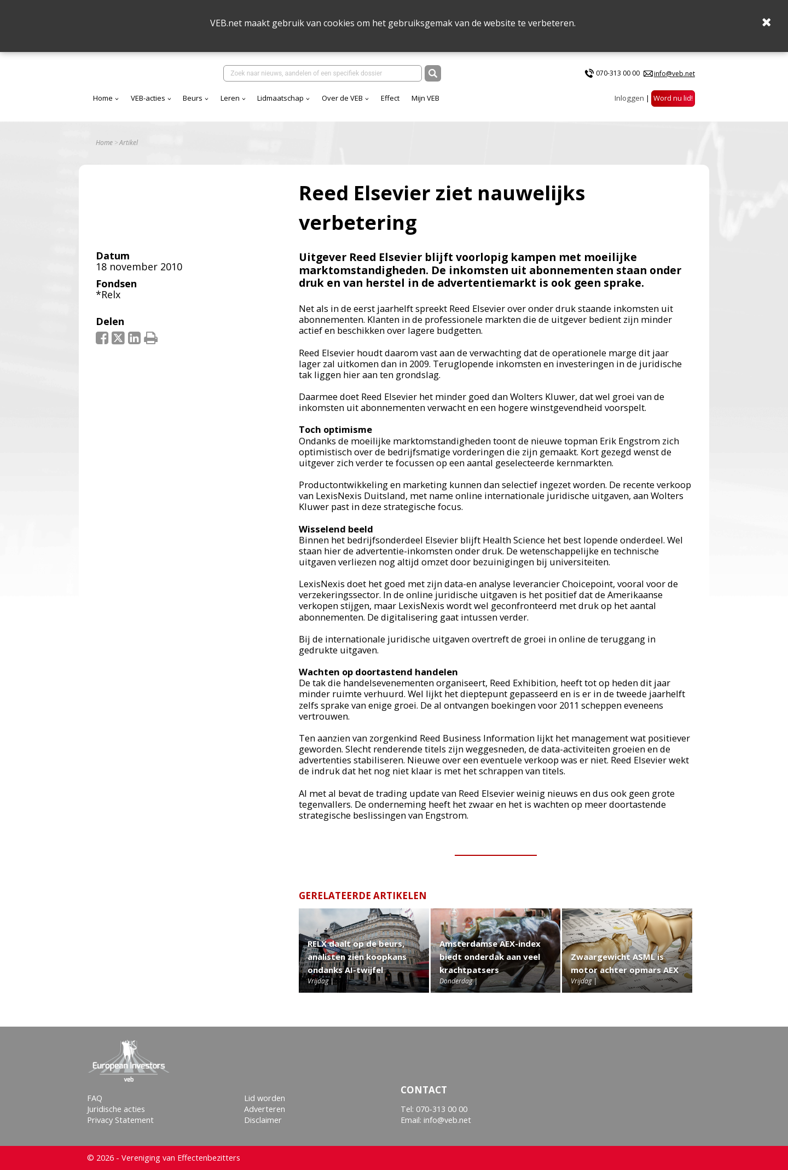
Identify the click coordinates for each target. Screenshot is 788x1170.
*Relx (108, 302)
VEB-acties (244, 103)
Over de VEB (438, 103)
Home (199, 103)
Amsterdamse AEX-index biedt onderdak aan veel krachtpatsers (490, 964)
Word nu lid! (673, 103)
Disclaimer (263, 1120)
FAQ (94, 1098)
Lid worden (264, 1098)
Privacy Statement (120, 1120)
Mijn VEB (522, 103)
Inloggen (629, 103)
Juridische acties (116, 1109)
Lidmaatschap (377, 103)
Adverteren (264, 1109)
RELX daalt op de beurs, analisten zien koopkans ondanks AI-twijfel (357, 964)
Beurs (289, 103)
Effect (486, 103)
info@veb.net (674, 75)
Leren (326, 103)
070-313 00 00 (618, 75)
